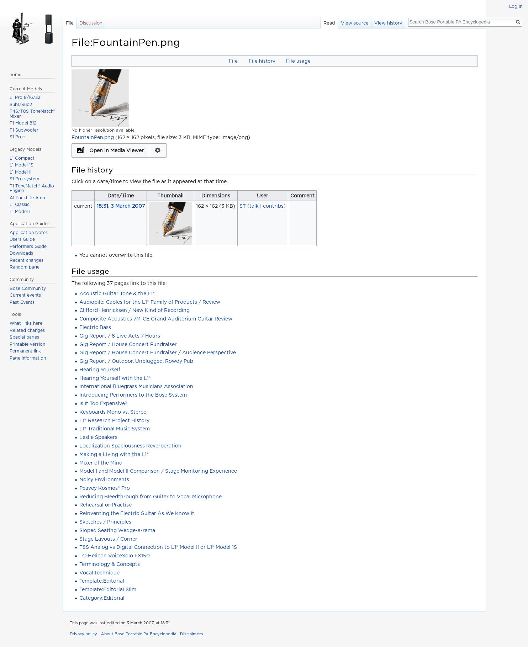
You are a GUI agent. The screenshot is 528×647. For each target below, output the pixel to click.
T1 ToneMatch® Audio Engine (32, 188)
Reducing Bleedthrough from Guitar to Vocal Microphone (150, 496)
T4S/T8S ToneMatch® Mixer (32, 113)
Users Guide (22, 239)
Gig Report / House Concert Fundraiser (128, 344)
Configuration (158, 150)
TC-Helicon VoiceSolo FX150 (114, 555)
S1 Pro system (24, 178)
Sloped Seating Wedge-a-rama (117, 530)
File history (262, 61)
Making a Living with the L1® (114, 454)
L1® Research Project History (114, 420)
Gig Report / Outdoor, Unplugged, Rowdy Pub (136, 361)
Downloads (21, 253)
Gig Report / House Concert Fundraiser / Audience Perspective (157, 352)
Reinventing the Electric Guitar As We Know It (136, 513)
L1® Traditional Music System (114, 428)
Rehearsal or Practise (105, 505)
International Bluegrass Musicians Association (136, 386)
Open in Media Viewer (116, 150)
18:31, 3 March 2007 (121, 206)
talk (254, 206)
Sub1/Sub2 (21, 104)
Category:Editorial (102, 598)
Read (329, 23)
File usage (298, 61)
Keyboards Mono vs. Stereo (113, 412)
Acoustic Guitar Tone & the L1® (117, 293)
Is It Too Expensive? (103, 403)
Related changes (27, 330)
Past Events (22, 302)
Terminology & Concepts (109, 564)
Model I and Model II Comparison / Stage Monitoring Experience (158, 471)
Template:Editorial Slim (107, 589)
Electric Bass (95, 327)
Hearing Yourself (99, 369)
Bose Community (28, 288)
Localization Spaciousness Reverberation (130, 446)
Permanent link (25, 351)
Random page (24, 267)
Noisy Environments (104, 479)
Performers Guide (28, 246)
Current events (25, 295)
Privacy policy (83, 633)
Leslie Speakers (98, 437)
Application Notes (29, 232)
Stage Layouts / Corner (108, 539)
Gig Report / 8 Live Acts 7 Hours (119, 336)
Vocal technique (99, 573)
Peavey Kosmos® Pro (104, 488)
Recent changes (26, 260)
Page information (28, 358)
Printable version (27, 344)
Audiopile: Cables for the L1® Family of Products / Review (149, 302)
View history (388, 23)
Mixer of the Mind (100, 463)
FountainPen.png (93, 137)
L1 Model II (20, 172)
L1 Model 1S (21, 165)
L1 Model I (20, 211)
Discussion (90, 23)
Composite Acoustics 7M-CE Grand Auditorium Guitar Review (155, 319)
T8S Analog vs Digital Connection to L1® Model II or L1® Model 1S (158, 547)
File (233, 61)
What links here (26, 323)
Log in (515, 6)
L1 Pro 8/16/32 (25, 97)
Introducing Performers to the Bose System (133, 395)
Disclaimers (191, 633)
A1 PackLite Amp (27, 197)
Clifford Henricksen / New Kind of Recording (134, 310)
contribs (273, 206)
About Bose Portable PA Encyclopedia (138, 633)
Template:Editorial (101, 581)
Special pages (24, 337)
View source (355, 23)
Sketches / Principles (105, 522)
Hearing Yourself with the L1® (115, 378)
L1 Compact (22, 158)
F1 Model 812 (23, 123)
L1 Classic (20, 204)
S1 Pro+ (18, 136)
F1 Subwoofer (24, 130)
